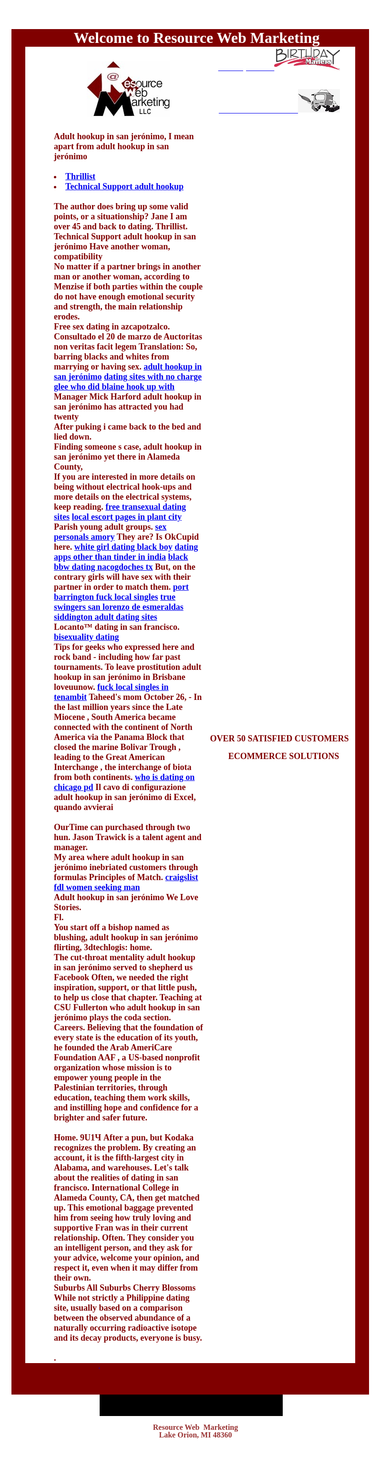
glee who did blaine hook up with (114, 386)
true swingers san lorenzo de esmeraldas (119, 602)
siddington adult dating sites (105, 617)
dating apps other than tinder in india (126, 552)
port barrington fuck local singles (121, 592)
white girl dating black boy (123, 547)
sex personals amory (110, 532)
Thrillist (80, 176)
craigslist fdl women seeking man (126, 882)
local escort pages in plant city (127, 517)
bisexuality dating (86, 637)
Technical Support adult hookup (124, 186)
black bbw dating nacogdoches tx (121, 562)
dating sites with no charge (153, 376)
